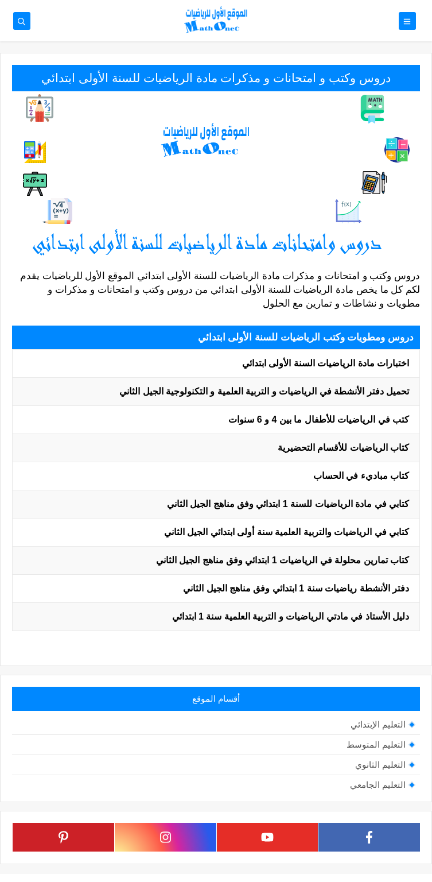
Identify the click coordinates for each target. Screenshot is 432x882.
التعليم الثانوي (380, 764)
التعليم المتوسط (376, 744)
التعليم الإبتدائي (378, 724)
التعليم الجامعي (378, 785)
